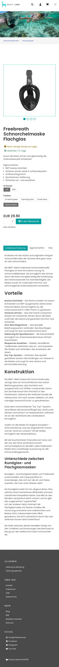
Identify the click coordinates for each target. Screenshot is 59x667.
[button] (55, 4)
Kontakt (9, 585)
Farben (7, 195)
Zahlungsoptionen (14, 571)
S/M (13, 189)
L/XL (6, 189)
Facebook (11, 641)
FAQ (50, 247)
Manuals (9, 623)
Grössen (7, 185)
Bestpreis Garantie (14, 619)
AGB (7, 593)
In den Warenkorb (28, 221)
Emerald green (11, 199)
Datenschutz (11, 597)
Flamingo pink (27, 199)
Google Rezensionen (16, 637)
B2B (7, 615)
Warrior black (11, 204)
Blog (8, 611)
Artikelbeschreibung (15, 248)
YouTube (11, 649)
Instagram (12, 645)
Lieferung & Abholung (15, 567)
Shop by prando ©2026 (17, 659)
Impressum (11, 589)
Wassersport (28, 41)
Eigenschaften (37, 247)
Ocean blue (42, 199)
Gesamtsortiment (11, 41)
